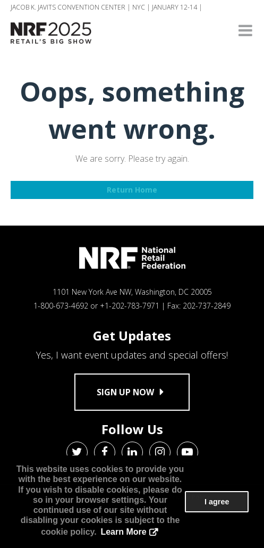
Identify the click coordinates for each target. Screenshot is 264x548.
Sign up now (132, 392)
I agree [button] (217, 501)
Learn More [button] (123, 531)
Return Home (132, 190)
